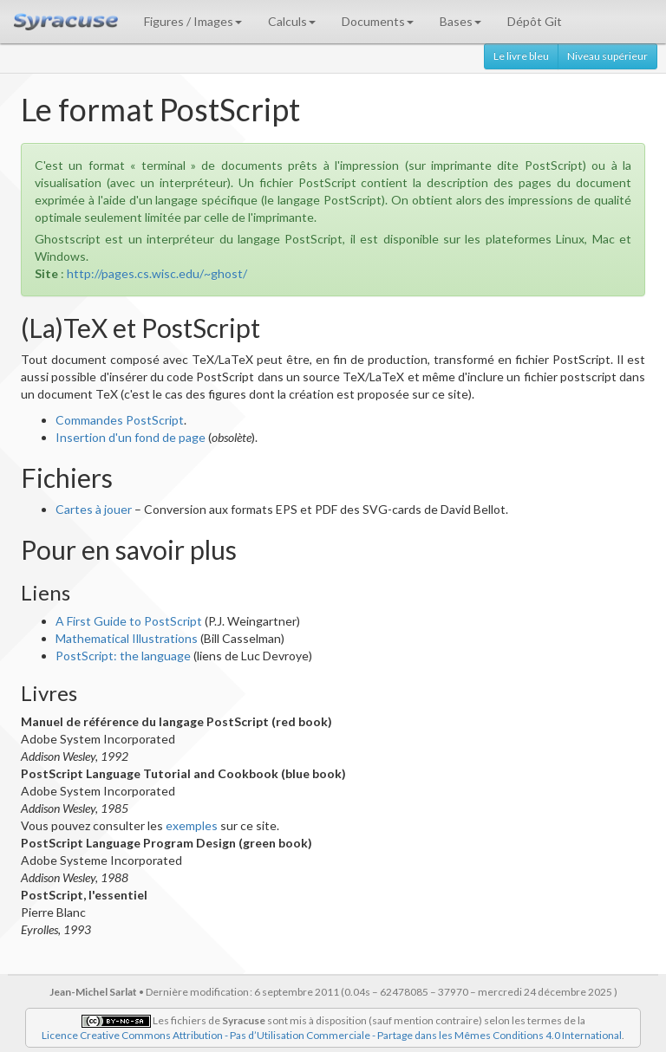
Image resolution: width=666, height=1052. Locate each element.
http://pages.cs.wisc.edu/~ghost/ (157, 273)
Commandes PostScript (120, 419)
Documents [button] (378, 21)
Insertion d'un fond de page (131, 437)
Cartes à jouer (94, 509)
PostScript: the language (123, 655)
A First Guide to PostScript (129, 621)
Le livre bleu (521, 55)
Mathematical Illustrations (127, 638)
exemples (192, 825)
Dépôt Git (534, 21)
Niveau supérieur (607, 55)
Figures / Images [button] (193, 21)
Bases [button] (460, 21)
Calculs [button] (292, 21)
